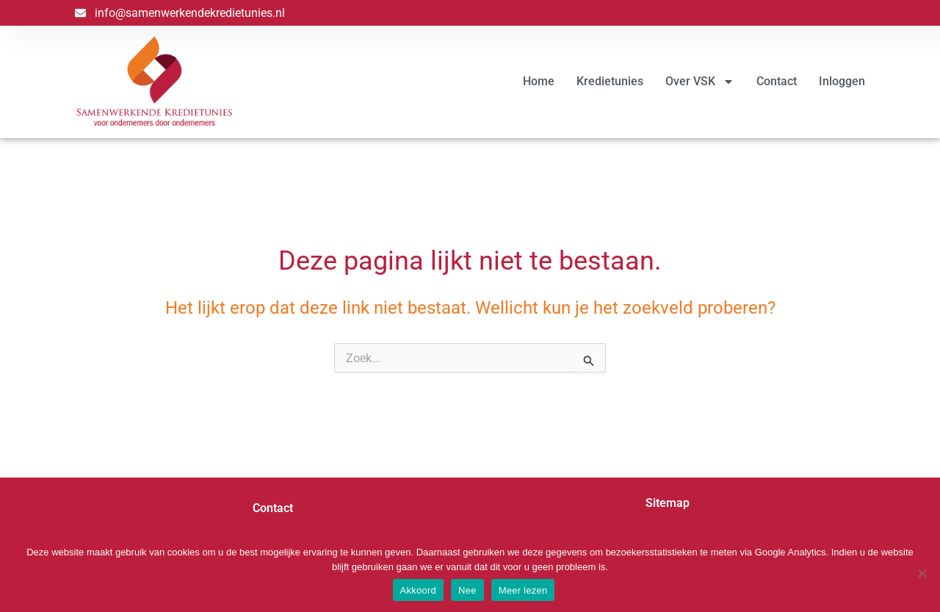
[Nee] (921, 573)
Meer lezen (523, 590)
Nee (467, 590)
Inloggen (842, 81)
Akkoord (418, 590)
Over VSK (699, 81)
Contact (776, 81)
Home (538, 81)
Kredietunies (609, 81)
